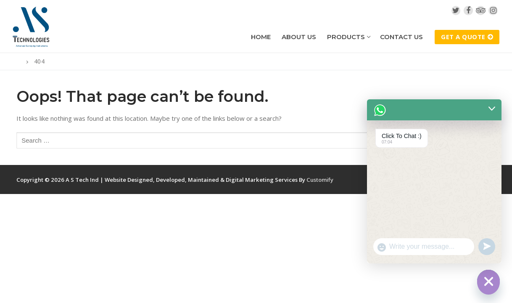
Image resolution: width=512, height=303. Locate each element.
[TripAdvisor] (481, 10)
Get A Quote (467, 36)
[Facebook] (468, 10)
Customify (319, 179)
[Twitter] (456, 10)
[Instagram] (493, 10)
